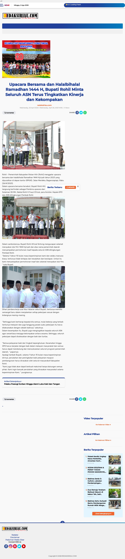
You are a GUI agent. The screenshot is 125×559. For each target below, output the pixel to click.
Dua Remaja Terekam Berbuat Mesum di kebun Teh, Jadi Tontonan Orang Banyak (96, 492)
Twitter (20, 547)
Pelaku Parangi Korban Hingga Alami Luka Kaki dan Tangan (32, 384)
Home (6, 5)
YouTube (25, 547)
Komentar (9, 112)
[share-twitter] (81, 112)
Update (70, 187)
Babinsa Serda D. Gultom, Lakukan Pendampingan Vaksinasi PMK (95, 481)
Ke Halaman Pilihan (103, 440)
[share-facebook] (77, 112)
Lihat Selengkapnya (103, 514)
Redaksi (15, 535)
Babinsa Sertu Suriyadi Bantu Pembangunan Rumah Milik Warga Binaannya (97, 503)
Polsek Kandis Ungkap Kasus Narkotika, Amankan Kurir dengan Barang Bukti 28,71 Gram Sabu (97, 458)
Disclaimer (15, 537)
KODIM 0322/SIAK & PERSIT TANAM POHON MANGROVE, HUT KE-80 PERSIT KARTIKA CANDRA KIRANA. (96, 470)
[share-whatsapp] (85, 112)
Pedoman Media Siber (14, 540)
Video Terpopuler (93, 418)
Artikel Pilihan (92, 434)
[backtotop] (62, 523)
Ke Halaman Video (103, 425)
